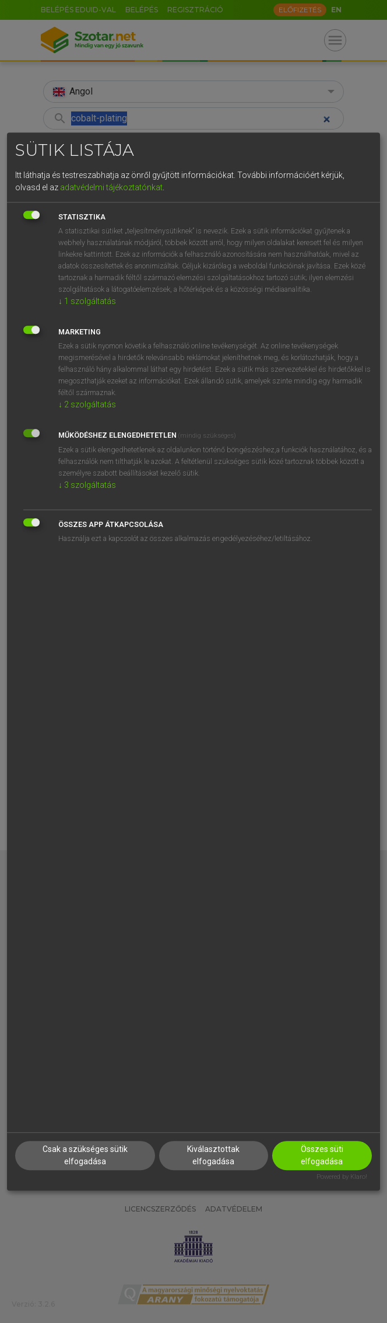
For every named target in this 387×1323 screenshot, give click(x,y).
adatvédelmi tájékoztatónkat (111, 187)
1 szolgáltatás (87, 301)
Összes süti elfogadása (322, 1156)
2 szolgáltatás (87, 404)
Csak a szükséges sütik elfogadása (85, 1156)
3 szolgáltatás (87, 485)
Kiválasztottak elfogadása (213, 1156)
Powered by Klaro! (341, 1177)
